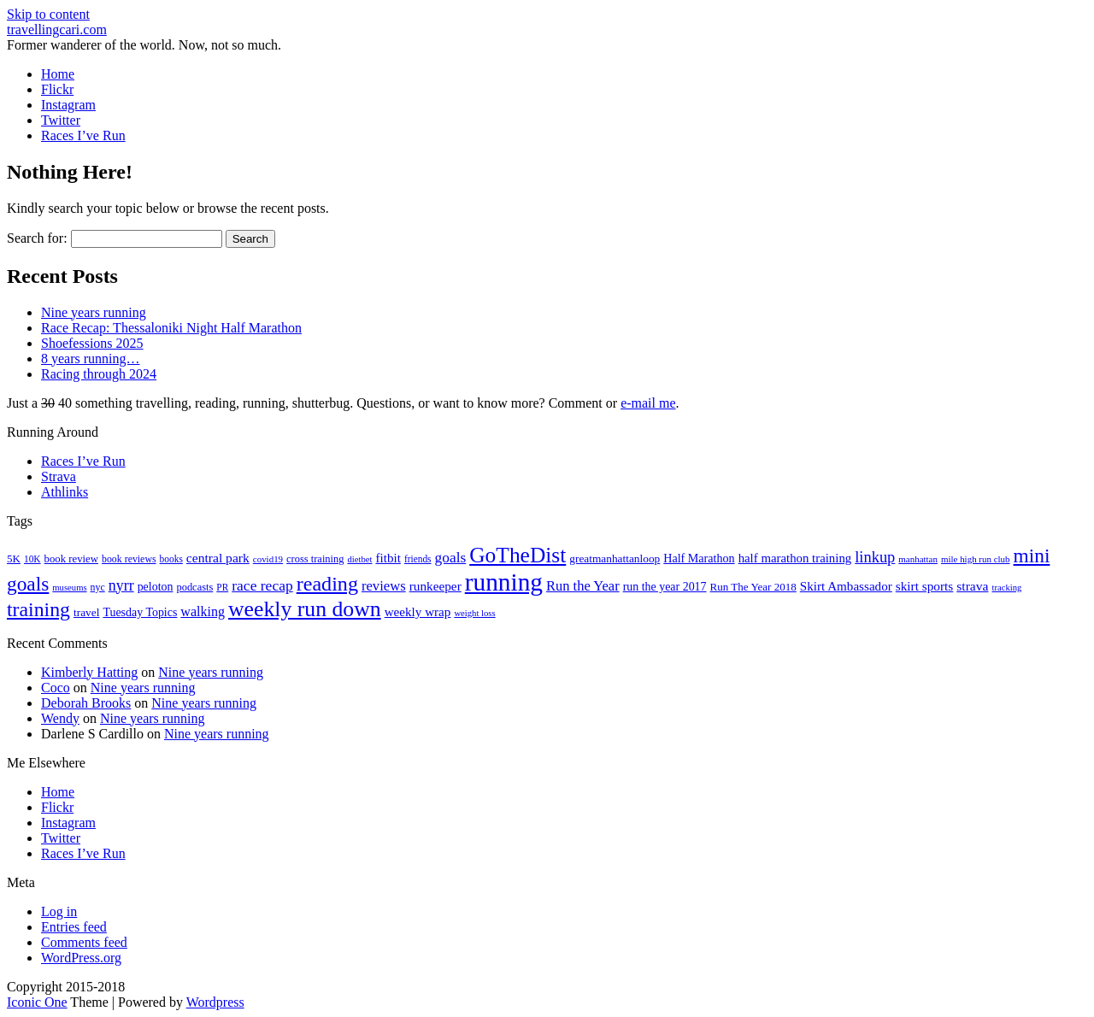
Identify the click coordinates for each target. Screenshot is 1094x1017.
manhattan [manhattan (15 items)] (918, 559)
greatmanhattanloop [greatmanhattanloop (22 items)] (614, 558)
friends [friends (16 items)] (418, 559)
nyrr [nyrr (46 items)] (121, 585)
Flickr (57, 89)
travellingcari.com (57, 29)
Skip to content (48, 14)
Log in (59, 911)
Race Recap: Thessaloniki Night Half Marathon (171, 327)
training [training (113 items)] (38, 609)
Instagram (68, 104)
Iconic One (37, 1002)
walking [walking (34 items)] (202, 611)
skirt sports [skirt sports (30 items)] (925, 586)
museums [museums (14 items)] (69, 587)
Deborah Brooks (86, 703)
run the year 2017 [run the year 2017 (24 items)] (665, 586)
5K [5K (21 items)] (14, 558)
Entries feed (74, 927)
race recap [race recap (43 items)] (262, 585)
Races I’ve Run (83, 135)
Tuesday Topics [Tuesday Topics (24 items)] (140, 612)
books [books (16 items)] (171, 559)
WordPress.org (81, 957)
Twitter (60, 120)
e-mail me (648, 403)
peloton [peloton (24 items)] (156, 586)
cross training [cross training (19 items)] (315, 559)
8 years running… (90, 358)
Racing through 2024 (98, 374)
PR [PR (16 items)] (222, 587)
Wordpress (215, 1002)
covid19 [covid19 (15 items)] (268, 559)
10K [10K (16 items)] (32, 559)
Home (57, 74)
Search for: (37, 238)
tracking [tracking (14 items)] (1006, 587)
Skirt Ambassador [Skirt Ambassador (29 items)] (846, 586)
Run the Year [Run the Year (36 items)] (583, 586)
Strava (58, 476)
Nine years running (93, 312)
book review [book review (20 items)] (71, 559)
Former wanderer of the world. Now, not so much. (144, 45)
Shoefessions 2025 (92, 343)
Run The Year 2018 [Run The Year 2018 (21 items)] (753, 586)
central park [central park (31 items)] (218, 557)
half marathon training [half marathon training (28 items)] (795, 558)
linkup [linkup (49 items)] (875, 557)
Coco (55, 687)
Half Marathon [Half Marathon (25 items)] (698, 558)
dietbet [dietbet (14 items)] (359, 559)
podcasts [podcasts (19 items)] (194, 587)
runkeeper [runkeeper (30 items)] (435, 586)
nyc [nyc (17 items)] (98, 587)
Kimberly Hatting (89, 672)
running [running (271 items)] (504, 582)
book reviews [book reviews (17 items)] (129, 559)
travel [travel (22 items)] (86, 612)
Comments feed (84, 942)
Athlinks (64, 492)
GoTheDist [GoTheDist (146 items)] (517, 555)
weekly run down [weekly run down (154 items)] (304, 609)
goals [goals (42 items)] (451, 558)
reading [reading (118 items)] (327, 584)
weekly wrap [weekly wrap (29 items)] (418, 612)
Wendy (60, 718)
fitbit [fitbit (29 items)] (387, 558)
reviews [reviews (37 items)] (384, 586)
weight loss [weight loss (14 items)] (474, 613)
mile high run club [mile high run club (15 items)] (975, 559)
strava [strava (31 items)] (972, 586)
